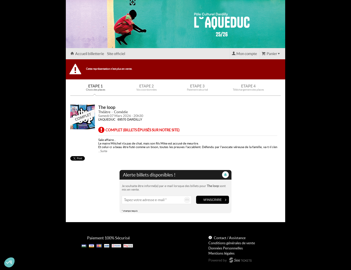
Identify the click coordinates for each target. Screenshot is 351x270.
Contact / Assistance (230, 238)
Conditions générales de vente (231, 243)
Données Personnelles (225, 248)
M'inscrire (212, 200)
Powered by (217, 260)
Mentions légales (221, 253)
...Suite (102, 151)
